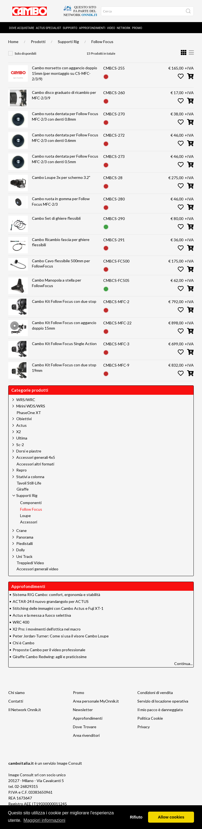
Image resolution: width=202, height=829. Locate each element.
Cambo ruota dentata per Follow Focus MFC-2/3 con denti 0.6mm (65, 138)
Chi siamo (16, 692)
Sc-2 (20, 444)
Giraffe (23, 489)
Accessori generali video (37, 569)
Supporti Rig (68, 41)
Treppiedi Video (30, 563)
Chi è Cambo (23, 642)
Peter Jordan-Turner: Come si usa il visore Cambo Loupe (61, 636)
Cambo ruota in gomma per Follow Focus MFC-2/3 (61, 201)
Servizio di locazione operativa (162, 701)
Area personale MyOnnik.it (96, 701)
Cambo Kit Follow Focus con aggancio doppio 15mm (64, 325)
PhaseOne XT (29, 412)
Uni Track (24, 556)
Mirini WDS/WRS (30, 406)
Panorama (24, 537)
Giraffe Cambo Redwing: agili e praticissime (50, 656)
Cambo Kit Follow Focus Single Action (64, 343)
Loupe (25, 515)
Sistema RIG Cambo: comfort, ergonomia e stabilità (56, 594)
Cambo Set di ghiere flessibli (56, 218)
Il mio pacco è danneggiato (160, 709)
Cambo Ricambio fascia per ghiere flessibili (60, 242)
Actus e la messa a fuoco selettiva (42, 615)
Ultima (21, 438)
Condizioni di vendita (155, 692)
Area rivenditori (86, 735)
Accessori (28, 522)
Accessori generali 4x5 (35, 457)
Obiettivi (24, 418)
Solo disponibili (25, 53)
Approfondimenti (92, 28)
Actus (21, 425)
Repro (21, 470)
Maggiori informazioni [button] (44, 820)
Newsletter (83, 709)
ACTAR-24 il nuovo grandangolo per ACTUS (51, 601)
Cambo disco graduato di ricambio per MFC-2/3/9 (64, 95)
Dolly (20, 549)
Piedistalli (24, 543)
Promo (137, 28)
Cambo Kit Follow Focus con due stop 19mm (64, 367)
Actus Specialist (48, 28)
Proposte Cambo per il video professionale (49, 649)
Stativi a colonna (30, 476)
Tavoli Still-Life (29, 483)
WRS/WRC (25, 399)
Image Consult (69, 763)
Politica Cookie (150, 718)
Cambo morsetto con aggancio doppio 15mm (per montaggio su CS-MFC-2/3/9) (64, 73)
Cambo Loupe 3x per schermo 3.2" (61, 177)
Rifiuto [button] (136, 817)
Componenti (31, 502)
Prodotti (38, 41)
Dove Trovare (84, 726)
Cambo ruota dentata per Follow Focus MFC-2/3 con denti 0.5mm (65, 159)
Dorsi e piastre (28, 451)
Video (111, 28)
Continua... (183, 663)
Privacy (143, 726)
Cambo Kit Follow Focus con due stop (64, 301)
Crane (21, 530)
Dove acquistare (21, 28)
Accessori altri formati (35, 464)
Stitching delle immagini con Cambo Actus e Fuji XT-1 (58, 608)
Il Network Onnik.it (24, 709)
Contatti (15, 701)
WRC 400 (21, 622)
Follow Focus (102, 41)
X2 (18, 431)
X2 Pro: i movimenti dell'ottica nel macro (47, 629)
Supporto (70, 28)
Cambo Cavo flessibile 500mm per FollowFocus (61, 263)
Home (13, 41)
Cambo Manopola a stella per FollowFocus (56, 283)
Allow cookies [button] (171, 817)
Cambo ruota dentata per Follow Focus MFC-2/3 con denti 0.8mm (65, 116)
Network (123, 28)
